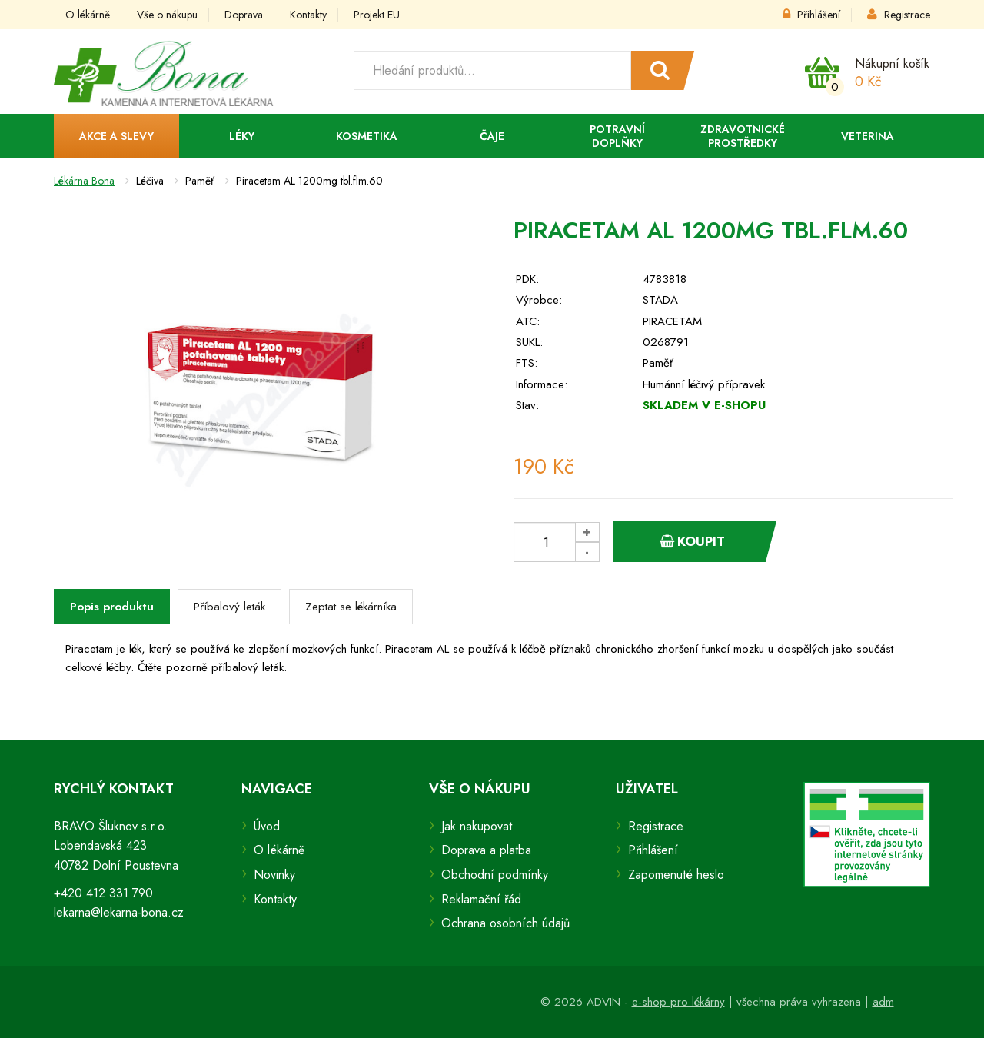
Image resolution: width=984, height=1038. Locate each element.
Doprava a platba (486, 850)
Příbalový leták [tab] (229, 606)
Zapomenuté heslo (676, 874)
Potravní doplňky (617, 136)
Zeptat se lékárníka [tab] (351, 606)
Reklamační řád (481, 899)
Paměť (658, 362)
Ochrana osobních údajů (505, 923)
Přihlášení (811, 14)
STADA (660, 299)
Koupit (692, 541)
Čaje (492, 136)
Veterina (867, 136)
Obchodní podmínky (494, 874)
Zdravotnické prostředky (742, 136)
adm (883, 1001)
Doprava (243, 14)
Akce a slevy (116, 136)
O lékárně (87, 14)
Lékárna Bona (84, 180)
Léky (241, 136)
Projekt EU (377, 14)
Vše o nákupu (167, 14)
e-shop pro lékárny (678, 1001)
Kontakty (308, 14)
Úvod (267, 826)
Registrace (898, 14)
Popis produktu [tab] (112, 606)
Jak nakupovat (476, 826)
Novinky (274, 874)
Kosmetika (366, 136)
